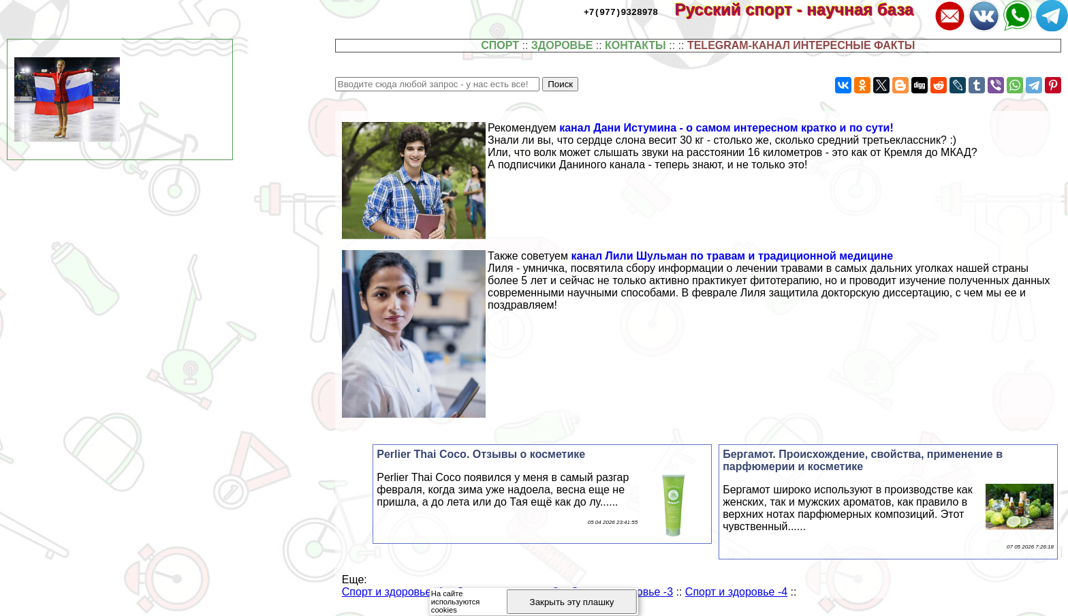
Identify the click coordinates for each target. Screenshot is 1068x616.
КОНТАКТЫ (635, 45)
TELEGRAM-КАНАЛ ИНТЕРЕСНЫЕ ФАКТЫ (801, 45)
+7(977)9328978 (621, 11)
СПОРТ (500, 45)
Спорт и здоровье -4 (736, 592)
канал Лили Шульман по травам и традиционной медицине (732, 256)
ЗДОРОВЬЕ (562, 45)
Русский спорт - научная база (803, 9)
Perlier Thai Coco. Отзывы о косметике (481, 454)
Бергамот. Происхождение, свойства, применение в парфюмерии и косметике (863, 460)
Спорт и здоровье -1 (393, 592)
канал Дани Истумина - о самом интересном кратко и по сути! (726, 128)
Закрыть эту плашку (572, 602)
